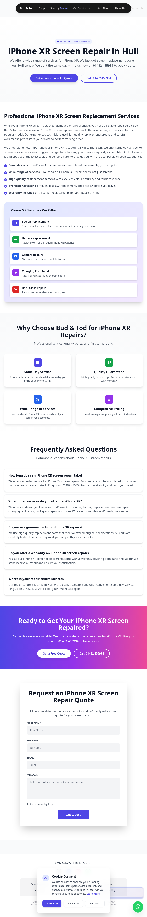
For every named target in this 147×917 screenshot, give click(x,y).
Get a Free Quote (54, 653)
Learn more (93, 893)
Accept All (52, 903)
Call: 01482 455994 (99, 78)
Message (32, 774)
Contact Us (137, 8)
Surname (33, 740)
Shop (42, 8)
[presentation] (121, 893)
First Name (34, 723)
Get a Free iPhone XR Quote (54, 78)
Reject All (73, 903)
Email (30, 757)
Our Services (81, 8)
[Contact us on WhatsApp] (138, 905)
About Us (120, 8)
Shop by (59, 8)
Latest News (102, 8)
